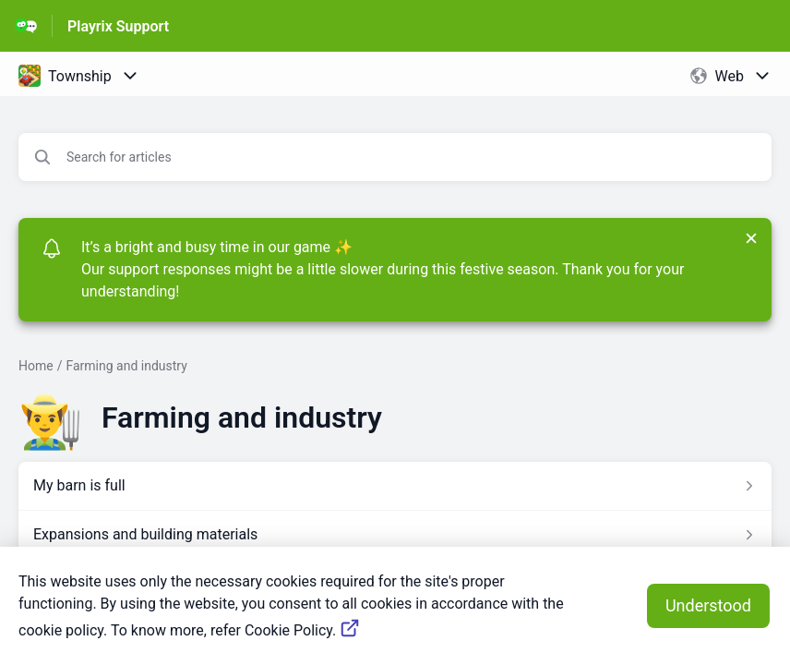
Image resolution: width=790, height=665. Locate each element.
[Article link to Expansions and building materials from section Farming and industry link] (395, 535)
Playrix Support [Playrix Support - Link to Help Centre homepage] (118, 26)
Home (36, 365)
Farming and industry (126, 365)
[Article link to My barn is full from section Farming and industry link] (395, 486)
